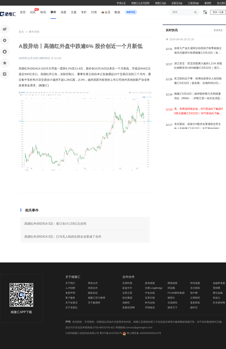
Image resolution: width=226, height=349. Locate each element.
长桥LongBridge (154, 288)
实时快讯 (172, 30)
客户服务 (70, 297)
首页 (21, 31)
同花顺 (171, 288)
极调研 (208, 3)
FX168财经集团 (176, 292)
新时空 (194, 307)
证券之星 (127, 292)
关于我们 (70, 283)
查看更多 (218, 30)
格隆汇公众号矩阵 (140, 3)
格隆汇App (160, 3)
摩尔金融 (218, 292)
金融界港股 (219, 283)
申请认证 (121, 3)
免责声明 (70, 292)
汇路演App (193, 3)
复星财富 (195, 302)
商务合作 (93, 283)
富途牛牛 (127, 288)
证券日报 (150, 297)
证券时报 (127, 283)
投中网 (194, 292)
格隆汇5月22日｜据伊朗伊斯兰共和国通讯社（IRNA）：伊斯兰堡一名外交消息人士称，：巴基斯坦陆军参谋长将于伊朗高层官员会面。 (198, 96)
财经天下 (172, 307)
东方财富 (195, 288)
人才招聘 (70, 288)
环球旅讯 (150, 307)
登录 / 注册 (218, 12)
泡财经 (126, 302)
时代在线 (150, 302)
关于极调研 (94, 302)
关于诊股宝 (71, 302)
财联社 (171, 297)
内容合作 (93, 288)
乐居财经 (172, 302)
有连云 (216, 297)
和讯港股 (195, 283)
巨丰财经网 (219, 302)
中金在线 (150, 292)
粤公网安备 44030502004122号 (144, 333)
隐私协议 (93, 292)
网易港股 (172, 283)
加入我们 (221, 3)
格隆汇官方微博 (96, 297)
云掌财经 (195, 297)
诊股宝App (177, 3)
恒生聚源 (127, 297)
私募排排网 (128, 307)
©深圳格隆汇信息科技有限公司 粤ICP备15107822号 (94, 333)
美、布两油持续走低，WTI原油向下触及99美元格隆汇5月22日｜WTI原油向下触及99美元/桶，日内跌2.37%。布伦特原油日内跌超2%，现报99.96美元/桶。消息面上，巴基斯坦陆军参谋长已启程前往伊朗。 (198, 111)
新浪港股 (150, 283)
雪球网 (216, 288)
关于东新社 (71, 307)
